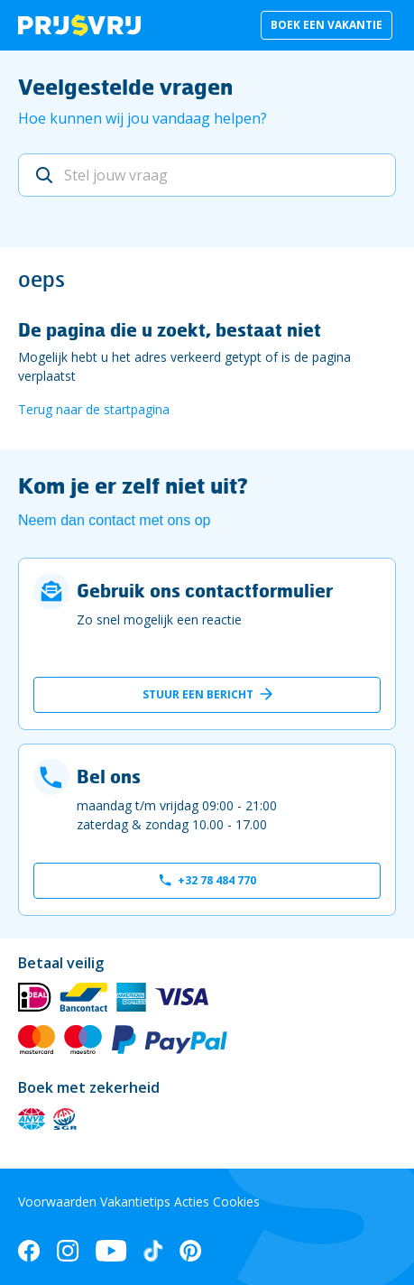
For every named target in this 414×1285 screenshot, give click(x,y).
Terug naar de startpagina (94, 409)
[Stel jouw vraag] (207, 175)
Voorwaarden (57, 1201)
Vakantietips (135, 1201)
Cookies (236, 1201)
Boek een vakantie (326, 24)
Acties (191, 1201)
